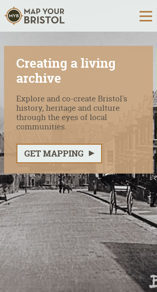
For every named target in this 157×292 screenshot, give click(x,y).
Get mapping (54, 153)
